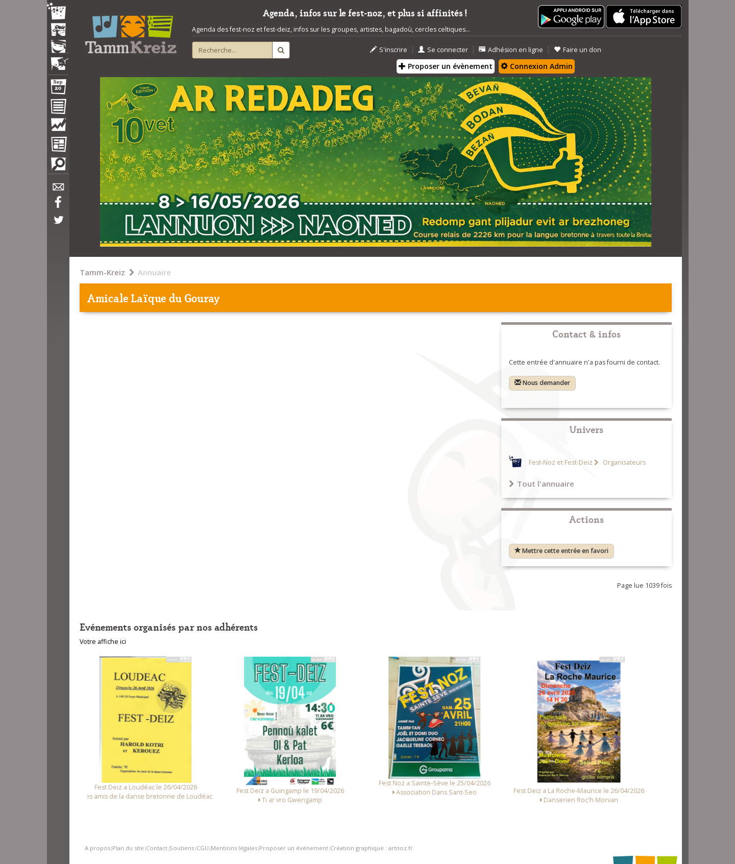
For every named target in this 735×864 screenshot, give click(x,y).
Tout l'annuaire (541, 483)
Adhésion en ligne (511, 49)
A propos (97, 848)
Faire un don (577, 49)
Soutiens (181, 848)
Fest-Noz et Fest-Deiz (561, 462)
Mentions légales (234, 848)
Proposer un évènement (446, 66)
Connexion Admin (537, 66)
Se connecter (443, 49)
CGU (203, 848)
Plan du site (128, 848)
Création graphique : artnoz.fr (371, 848)
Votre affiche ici (103, 641)
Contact (156, 848)
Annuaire (154, 272)
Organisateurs (623, 462)
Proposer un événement (293, 848)
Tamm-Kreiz (102, 272)
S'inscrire (388, 49)
